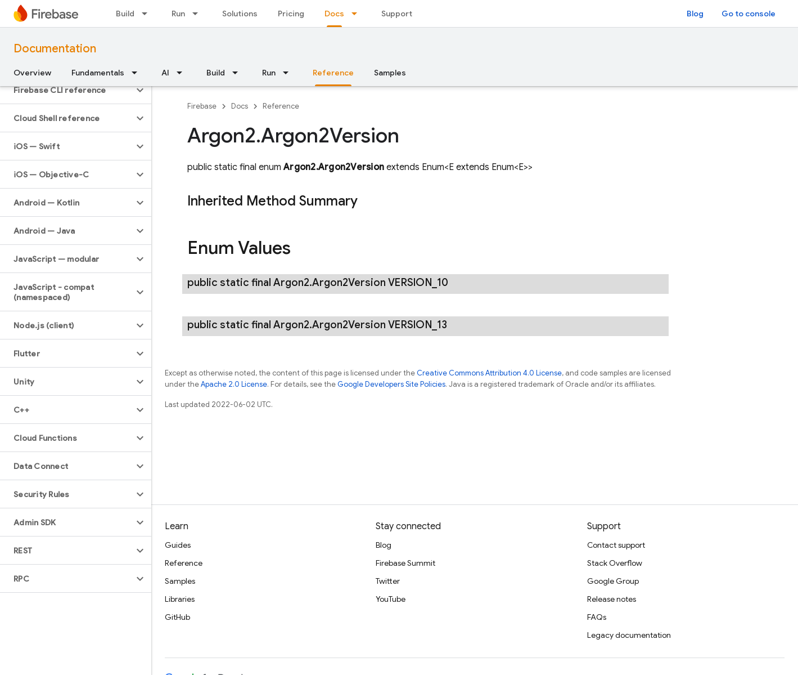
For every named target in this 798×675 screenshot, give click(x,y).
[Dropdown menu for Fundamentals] (137, 72)
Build (125, 13)
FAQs (596, 617)
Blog (695, 13)
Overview (32, 73)
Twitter (388, 581)
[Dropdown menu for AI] (182, 72)
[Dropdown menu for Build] (147, 13)
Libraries (180, 599)
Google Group (613, 581)
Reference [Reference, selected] (333, 73)
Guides (178, 545)
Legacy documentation (629, 635)
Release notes (611, 599)
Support (396, 13)
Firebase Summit (405, 563)
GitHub (177, 617)
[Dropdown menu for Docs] (357, 13)
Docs (239, 106)
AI (165, 73)
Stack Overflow (614, 563)
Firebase (202, 106)
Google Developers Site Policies (391, 384)
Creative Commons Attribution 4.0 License (489, 373)
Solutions (240, 13)
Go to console (749, 13)
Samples (390, 73)
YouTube (390, 599)
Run (178, 13)
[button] (66, 90)
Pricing (291, 13)
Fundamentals (97, 73)
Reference (281, 106)
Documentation (54, 49)
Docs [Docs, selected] (334, 13)
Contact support (616, 545)
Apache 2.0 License (234, 384)
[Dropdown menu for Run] (198, 13)
